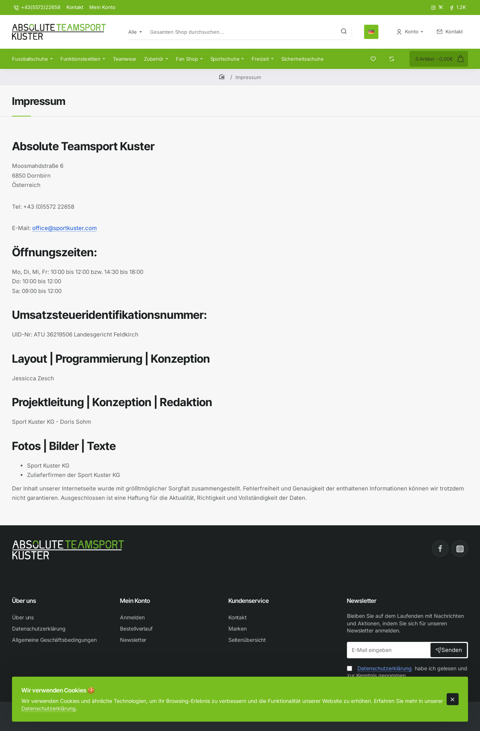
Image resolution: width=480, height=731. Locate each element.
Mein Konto (135, 600)
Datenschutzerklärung (71, 703)
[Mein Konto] (102, 7)
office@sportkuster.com (64, 228)
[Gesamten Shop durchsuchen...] (343, 31)
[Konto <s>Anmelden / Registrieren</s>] (410, 31)
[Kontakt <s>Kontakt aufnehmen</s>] (450, 31)
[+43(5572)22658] (37, 7)
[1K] (437, 7)
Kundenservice (248, 600)
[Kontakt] (74, 7)
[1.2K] (457, 7)
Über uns (24, 600)
